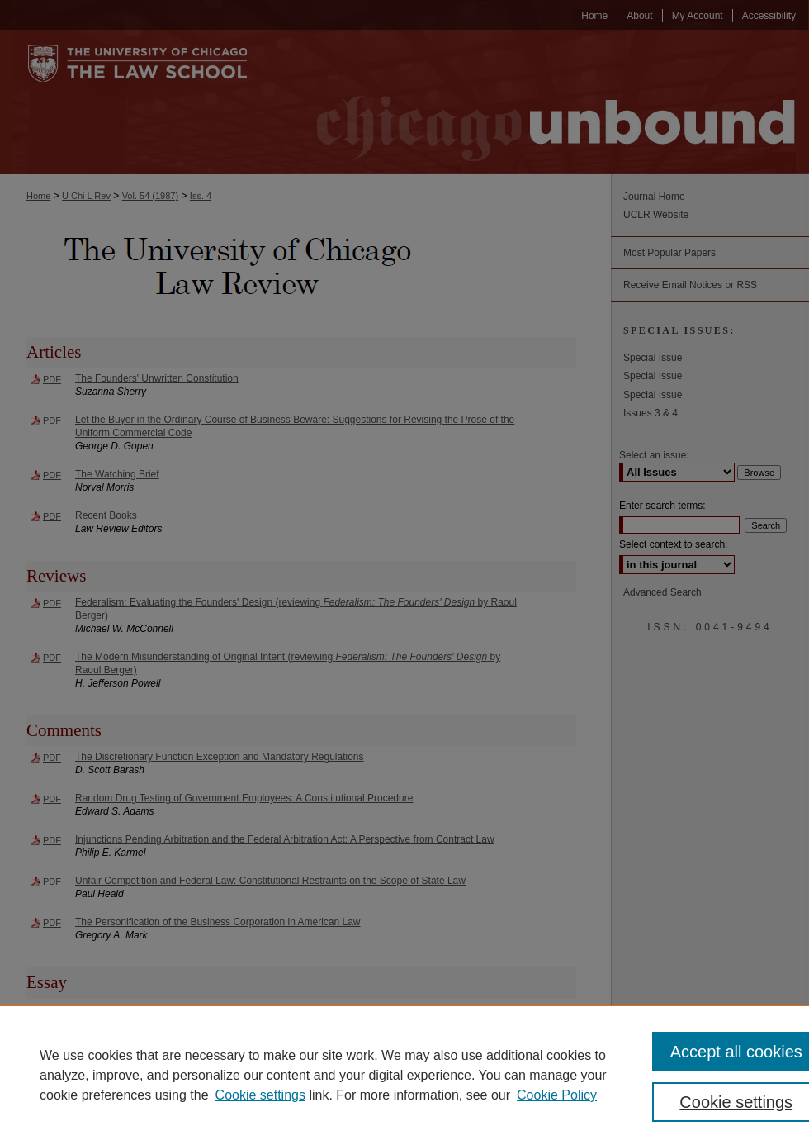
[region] (404, 1075)
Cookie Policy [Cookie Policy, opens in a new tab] (557, 1095)
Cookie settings (260, 1095)
